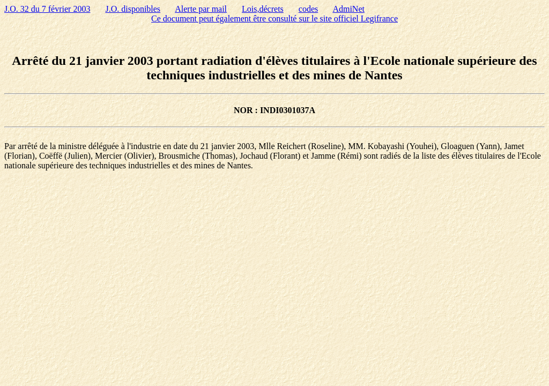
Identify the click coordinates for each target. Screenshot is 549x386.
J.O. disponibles (132, 8)
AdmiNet (348, 8)
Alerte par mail (201, 8)
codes (308, 8)
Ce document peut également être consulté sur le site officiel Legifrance (274, 18)
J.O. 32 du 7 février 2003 (47, 8)
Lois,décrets (263, 8)
